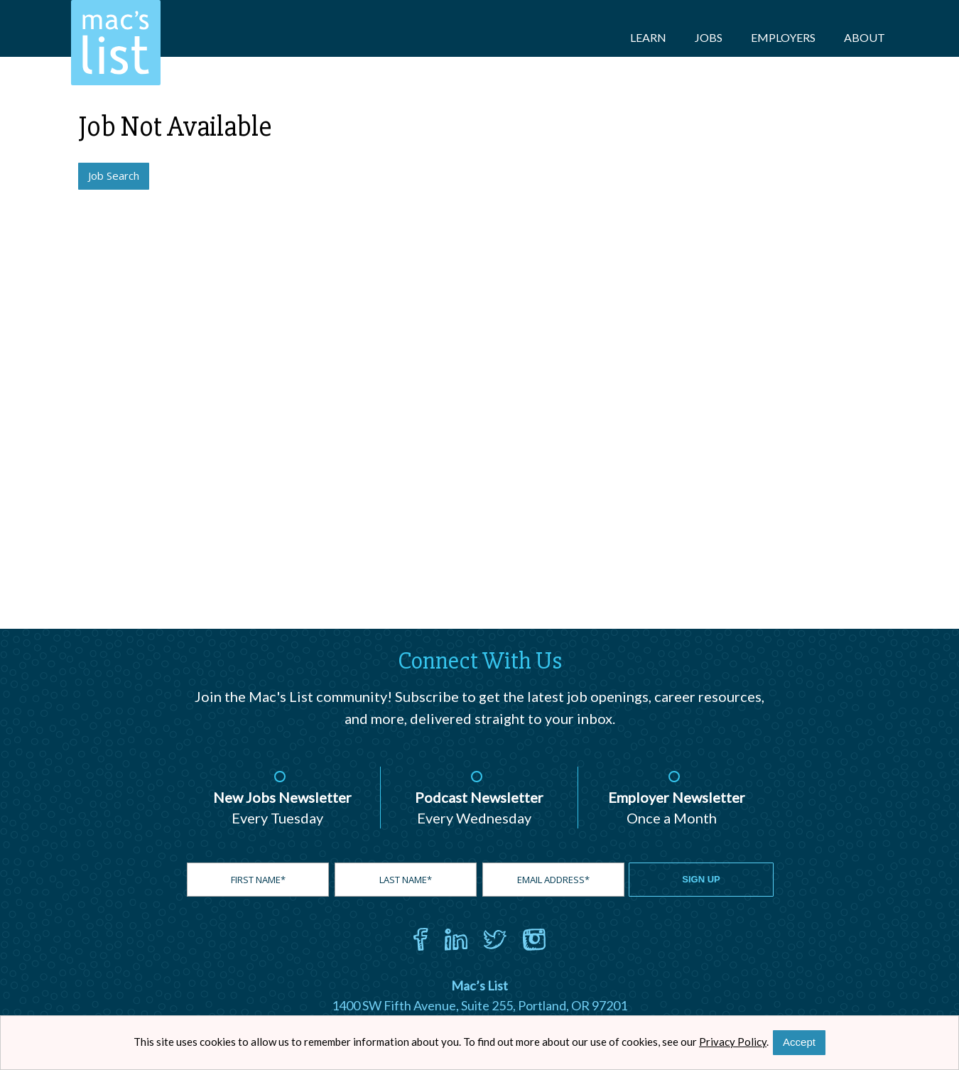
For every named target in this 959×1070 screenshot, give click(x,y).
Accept (799, 1042)
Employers (783, 37)
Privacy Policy (732, 1041)
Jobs (708, 37)
